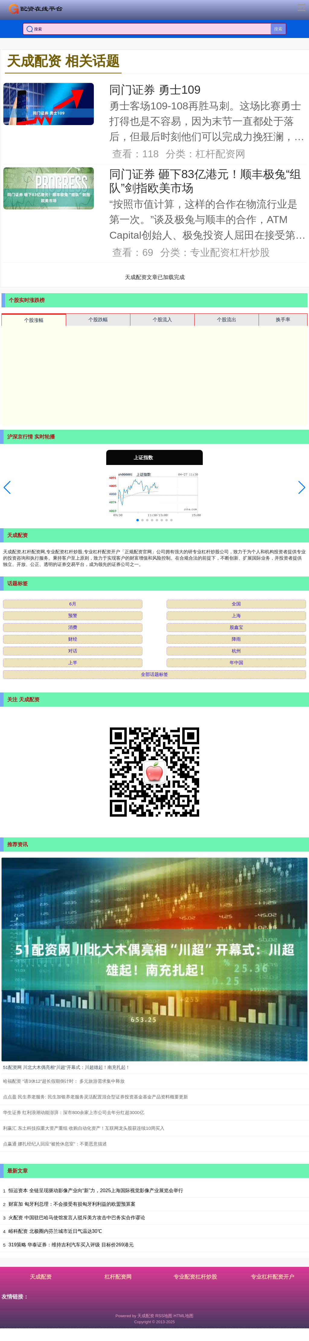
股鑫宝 (236, 627)
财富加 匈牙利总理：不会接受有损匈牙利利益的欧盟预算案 (71, 1204)
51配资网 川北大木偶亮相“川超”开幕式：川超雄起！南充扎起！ (66, 1067)
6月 (72, 603)
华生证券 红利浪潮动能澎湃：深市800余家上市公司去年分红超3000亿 (73, 1112)
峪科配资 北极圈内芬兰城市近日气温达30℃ (55, 1231)
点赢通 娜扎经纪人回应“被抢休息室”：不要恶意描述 (55, 1143)
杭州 (236, 650)
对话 (72, 650)
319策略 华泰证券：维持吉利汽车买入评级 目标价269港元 (70, 1244)
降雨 (236, 639)
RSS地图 (164, 1315)
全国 (236, 603)
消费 (72, 627)
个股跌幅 (98, 319)
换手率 (283, 319)
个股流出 (226, 319)
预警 (72, 615)
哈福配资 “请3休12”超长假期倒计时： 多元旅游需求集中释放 (64, 1081)
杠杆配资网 (118, 1277)
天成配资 (41, 1277)
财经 (72, 639)
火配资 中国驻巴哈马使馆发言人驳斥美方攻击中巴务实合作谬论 (76, 1217)
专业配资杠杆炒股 (195, 1277)
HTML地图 (183, 1315)
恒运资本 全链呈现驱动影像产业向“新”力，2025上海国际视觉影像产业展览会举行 (95, 1190)
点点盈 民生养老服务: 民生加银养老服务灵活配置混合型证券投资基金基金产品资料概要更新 (95, 1096)
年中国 (236, 662)
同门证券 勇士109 (154, 89)
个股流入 (162, 319)
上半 (72, 662)
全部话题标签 (154, 674)
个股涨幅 (33, 320)
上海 (236, 615)
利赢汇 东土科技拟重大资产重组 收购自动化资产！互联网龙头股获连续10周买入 (83, 1128)
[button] (7, 487)
